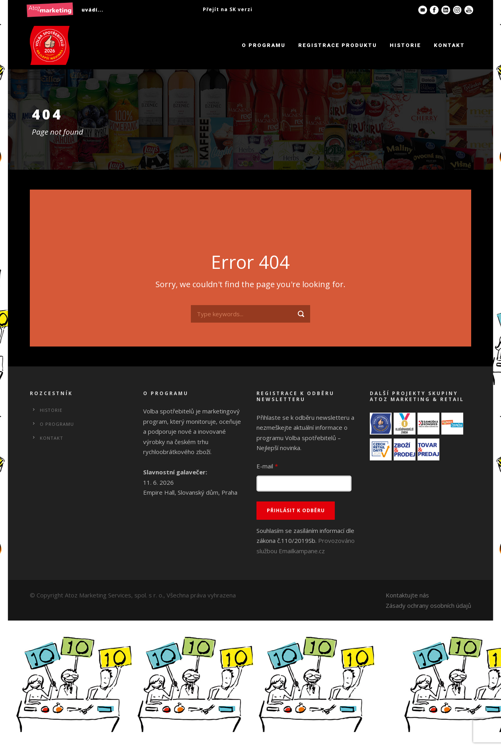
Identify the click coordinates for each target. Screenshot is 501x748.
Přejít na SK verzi (227, 9)
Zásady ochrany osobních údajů (428, 605)
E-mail (267, 466)
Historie (405, 45)
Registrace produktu (337, 45)
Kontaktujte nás (407, 595)
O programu (263, 45)
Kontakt (449, 45)
